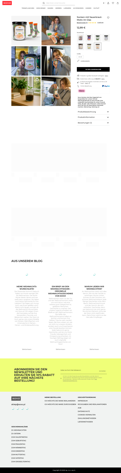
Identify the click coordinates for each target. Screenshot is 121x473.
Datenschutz (84, 411)
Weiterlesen (26, 349)
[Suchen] (44, 3)
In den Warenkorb (93, 69)
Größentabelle (85, 61)
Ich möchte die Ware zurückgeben (60, 404)
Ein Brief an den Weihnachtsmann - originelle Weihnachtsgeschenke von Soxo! (60, 291)
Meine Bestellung (53, 397)
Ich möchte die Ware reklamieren (60, 401)
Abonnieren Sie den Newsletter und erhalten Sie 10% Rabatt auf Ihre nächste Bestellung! (34, 375)
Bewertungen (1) (82, 22)
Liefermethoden (85, 422)
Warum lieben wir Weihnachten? (94, 287)
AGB (79, 408)
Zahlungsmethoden (87, 418)
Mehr (106, 75)
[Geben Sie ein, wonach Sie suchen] (58, 3)
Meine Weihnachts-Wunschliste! (27, 287)
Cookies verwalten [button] (86, 415)
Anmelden (102, 371)
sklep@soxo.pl (18, 404)
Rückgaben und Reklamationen (92, 404)
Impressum (83, 401)
